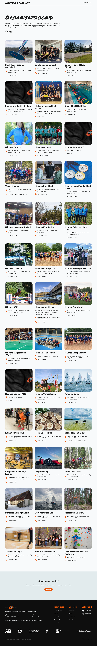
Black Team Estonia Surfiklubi (14, 66)
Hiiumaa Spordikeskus (45, 307)
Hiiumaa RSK (11, 307)
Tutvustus (71, 610)
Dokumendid (72, 616)
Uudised (71, 613)
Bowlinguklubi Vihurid (45, 65)
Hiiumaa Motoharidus (45, 227)
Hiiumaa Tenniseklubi (45, 353)
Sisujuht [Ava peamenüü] (86, 3)
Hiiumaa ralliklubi (13, 268)
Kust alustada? (57, 622)
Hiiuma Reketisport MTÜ (46, 268)
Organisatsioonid (58, 610)
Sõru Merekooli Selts (45, 513)
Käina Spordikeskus (14, 433)
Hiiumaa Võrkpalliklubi (45, 394)
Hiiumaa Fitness (13, 147)
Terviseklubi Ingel (13, 551)
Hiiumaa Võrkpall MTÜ (75, 353)
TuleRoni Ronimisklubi (45, 551)
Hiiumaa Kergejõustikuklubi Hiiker (77, 187)
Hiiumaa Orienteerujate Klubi (75, 228)
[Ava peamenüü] (91, 3)
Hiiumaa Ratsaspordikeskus (77, 268)
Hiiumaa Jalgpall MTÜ (74, 147)
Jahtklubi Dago (71, 394)
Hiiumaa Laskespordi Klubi (18, 227)
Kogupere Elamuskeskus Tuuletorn (76, 552)
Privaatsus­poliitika (87, 639)
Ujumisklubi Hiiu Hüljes (75, 106)
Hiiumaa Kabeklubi (44, 186)
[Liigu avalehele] (11, 607)
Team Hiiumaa (12, 186)
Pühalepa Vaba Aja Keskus (18, 513)
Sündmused (57, 619)
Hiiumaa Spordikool (73, 307)
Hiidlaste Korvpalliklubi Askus (46, 107)
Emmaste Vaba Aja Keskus (18, 106)
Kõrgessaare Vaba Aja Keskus (15, 472)
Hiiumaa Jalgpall (43, 147)
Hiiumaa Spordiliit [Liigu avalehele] (17, 2)
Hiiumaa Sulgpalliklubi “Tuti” (15, 354)
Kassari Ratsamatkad (74, 433)
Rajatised (56, 613)
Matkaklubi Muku (72, 471)
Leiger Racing (41, 471)
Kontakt (71, 619)
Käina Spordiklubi (43, 433)
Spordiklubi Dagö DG (74, 513)
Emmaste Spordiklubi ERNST (74, 66)
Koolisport (56, 616)
